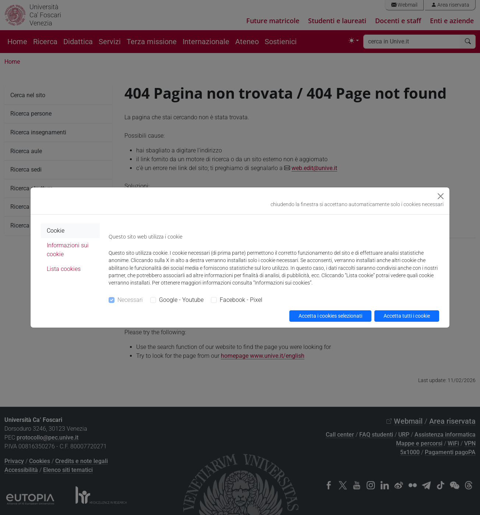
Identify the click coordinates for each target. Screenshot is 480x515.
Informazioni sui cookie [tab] (68, 250)
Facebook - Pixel (241, 299)
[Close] (441, 196)
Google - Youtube (181, 299)
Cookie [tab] (55, 230)
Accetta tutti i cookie (407, 316)
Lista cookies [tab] (64, 268)
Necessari (130, 299)
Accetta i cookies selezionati (330, 316)
